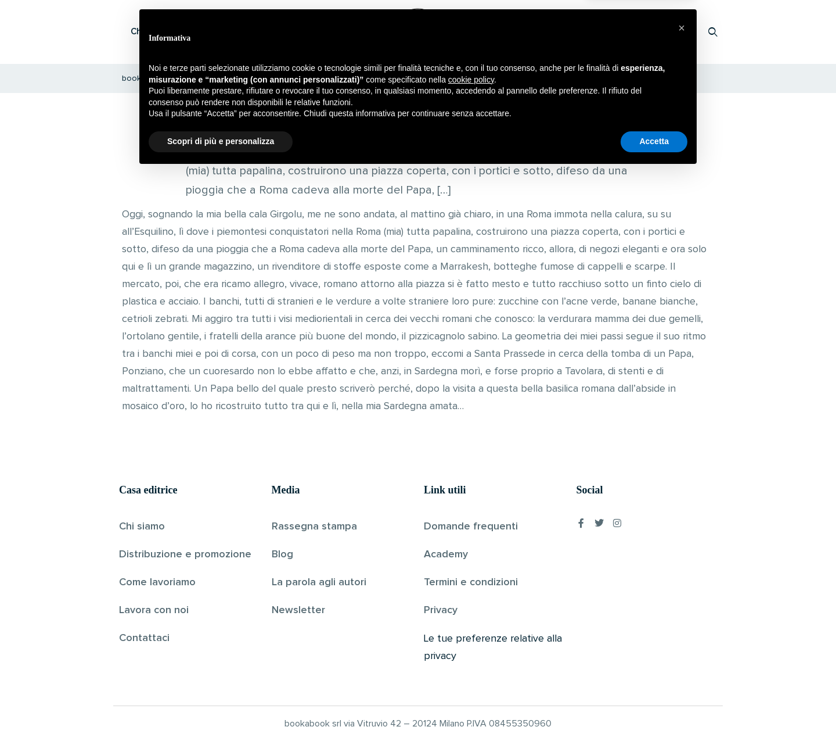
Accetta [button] (654, 709)
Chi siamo (142, 526)
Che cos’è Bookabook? (177, 31)
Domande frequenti (471, 526)
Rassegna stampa (314, 526)
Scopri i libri (270, 31)
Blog (282, 554)
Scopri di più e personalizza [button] (220, 709)
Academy (446, 554)
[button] (681, 595)
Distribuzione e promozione (185, 554)
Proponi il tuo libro (620, 31)
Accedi (683, 31)
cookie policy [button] (471, 647)
